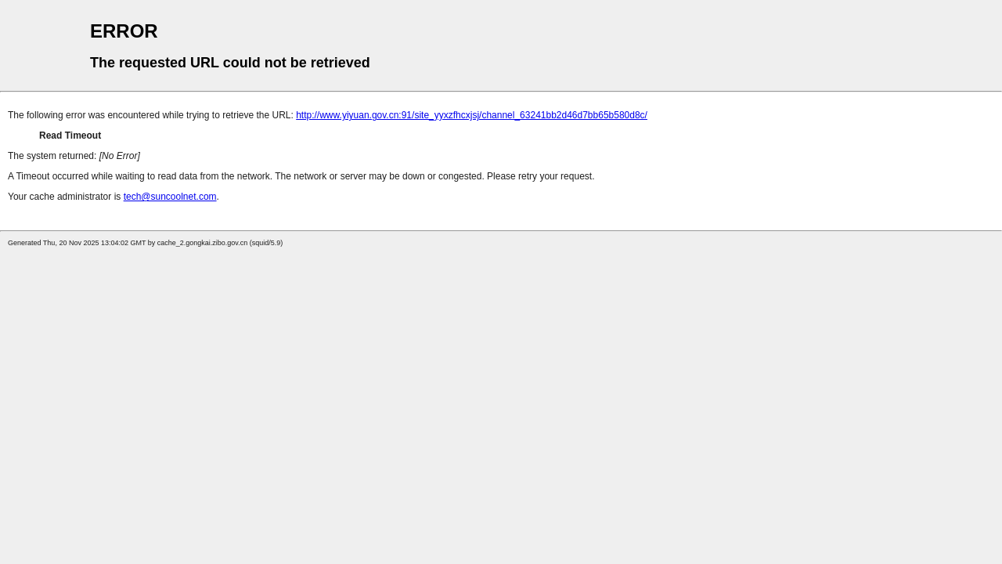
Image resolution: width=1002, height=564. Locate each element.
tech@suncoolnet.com (170, 196)
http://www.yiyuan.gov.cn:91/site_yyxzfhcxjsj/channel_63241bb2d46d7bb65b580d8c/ (471, 115)
